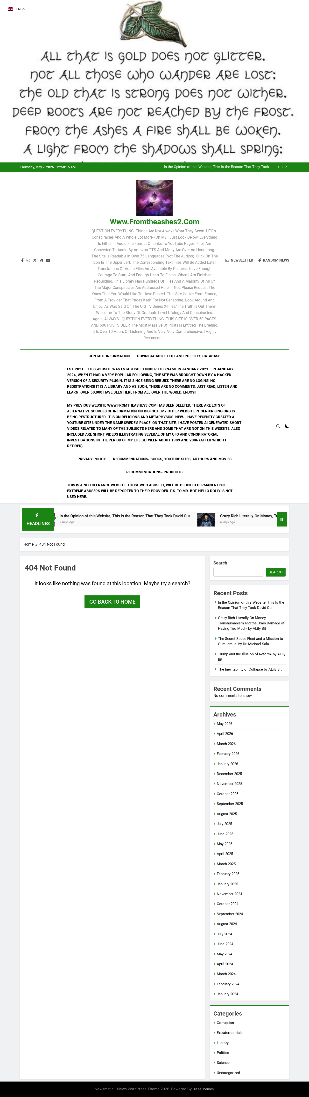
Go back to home (112, 602)
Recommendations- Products (154, 472)
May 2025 (224, 844)
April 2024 (225, 964)
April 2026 (225, 734)
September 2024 (230, 914)
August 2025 (227, 814)
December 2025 (229, 774)
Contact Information (109, 356)
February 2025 (228, 874)
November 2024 (229, 894)
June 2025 (225, 834)
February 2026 (228, 754)
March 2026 (226, 744)
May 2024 (224, 954)
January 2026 (227, 764)
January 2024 (227, 994)
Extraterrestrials (230, 1033)
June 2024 (225, 944)
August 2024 (227, 924)
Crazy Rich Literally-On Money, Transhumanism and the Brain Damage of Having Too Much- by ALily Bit (251, 623)
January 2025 (227, 884)
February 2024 (228, 984)
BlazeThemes (203, 1089)
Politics (223, 1053)
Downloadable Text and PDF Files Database (178, 356)
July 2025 (224, 824)
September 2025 (230, 804)
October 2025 (227, 794)
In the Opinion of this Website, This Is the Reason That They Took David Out (216, 167)
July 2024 (224, 934)
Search (220, 563)
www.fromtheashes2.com (154, 221)
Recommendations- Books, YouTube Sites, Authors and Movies (172, 459)
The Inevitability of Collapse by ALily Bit (250, 670)
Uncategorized (228, 1073)
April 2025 (225, 854)
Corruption (225, 1023)
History (223, 1043)
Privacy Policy (91, 459)
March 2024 (226, 974)
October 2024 (227, 904)
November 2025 (229, 784)
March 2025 (226, 864)
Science (223, 1063)
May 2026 (224, 724)
